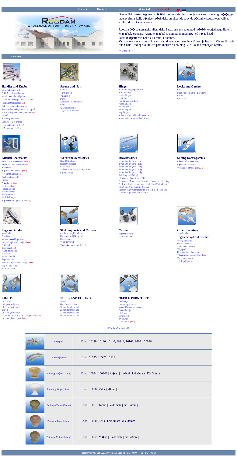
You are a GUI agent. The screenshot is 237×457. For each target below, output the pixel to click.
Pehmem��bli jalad (14, 239)
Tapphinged (124, 106)
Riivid (180, 95)
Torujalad (6, 253)
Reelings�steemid (10, 177)
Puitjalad (6, 245)
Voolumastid (127, 321)
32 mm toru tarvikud (69, 312)
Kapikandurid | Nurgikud (71, 236)
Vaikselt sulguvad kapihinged (134, 115)
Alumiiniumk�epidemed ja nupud (17, 99)
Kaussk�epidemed (10, 118)
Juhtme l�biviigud (127, 304)
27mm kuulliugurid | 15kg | (131, 163)
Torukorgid (9, 248)
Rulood (5, 180)
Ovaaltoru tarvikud (68, 304)
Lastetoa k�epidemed (12, 121)
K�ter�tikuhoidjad (11, 174)
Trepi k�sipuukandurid (73, 245)
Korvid (65, 166)
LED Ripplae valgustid (14, 318)
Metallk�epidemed (11, 90)
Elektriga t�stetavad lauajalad (18, 262)
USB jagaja (124, 313)
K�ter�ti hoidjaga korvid (16, 200)
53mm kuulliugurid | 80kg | (131, 172)
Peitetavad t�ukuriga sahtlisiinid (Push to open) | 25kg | (144, 181)
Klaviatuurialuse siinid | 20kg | (133, 178)
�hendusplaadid (67, 107)
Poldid (63, 104)
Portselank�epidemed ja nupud (18, 112)
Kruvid (63, 89)
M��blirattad (126, 233)
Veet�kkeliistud (185, 240)
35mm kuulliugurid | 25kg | (131, 166)
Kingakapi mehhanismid (188, 252)
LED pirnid (7, 301)
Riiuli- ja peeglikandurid (71, 233)
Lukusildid (182, 98)
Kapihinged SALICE (128, 101)
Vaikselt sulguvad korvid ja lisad (75, 169)
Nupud (5, 115)
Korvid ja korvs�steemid (16, 161)
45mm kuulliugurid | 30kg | (131, 169)
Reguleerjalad (8, 259)
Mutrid (63, 99)
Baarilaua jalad (8, 268)
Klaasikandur (66, 239)
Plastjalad (6, 236)
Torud (63, 301)
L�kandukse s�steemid (188, 161)
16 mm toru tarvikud (69, 307)
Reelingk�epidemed (14, 103)
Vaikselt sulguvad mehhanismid (133, 192)
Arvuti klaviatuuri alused (130, 307)
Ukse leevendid (184, 243)
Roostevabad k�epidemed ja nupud (18, 109)
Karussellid (7, 167)
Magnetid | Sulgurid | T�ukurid (192, 92)
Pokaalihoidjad (8, 188)
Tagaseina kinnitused (69, 110)
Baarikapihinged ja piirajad (131, 89)
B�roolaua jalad (9, 265)
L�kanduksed (186, 164)
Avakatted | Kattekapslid (71, 101)
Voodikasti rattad (126, 236)
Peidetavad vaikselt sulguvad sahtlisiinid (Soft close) (143, 184)
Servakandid (183, 233)
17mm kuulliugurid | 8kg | (130, 161)
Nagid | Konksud (67, 161)
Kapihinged (124, 112)
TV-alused (123, 318)
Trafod (5, 310)
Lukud (180, 89)
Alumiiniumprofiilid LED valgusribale (21, 315)
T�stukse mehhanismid (15, 164)
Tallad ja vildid (8, 256)
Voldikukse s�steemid (190, 167)
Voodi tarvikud (67, 242)
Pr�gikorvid (10, 183)
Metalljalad (7, 233)
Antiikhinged (125, 109)
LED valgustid (11, 307)
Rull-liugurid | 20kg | (128, 175)
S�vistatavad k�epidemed (14, 106)
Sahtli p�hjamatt (185, 261)
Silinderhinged (125, 92)
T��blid (65, 96)
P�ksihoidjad (66, 172)
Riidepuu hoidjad (68, 163)
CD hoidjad (124, 301)
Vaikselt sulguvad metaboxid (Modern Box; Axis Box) (143, 189)
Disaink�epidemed (13, 125)
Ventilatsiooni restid (186, 246)
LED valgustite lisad (11, 312)
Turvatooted (185, 258)
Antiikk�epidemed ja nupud (15, 96)
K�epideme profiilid (11, 128)
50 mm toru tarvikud (69, 315)
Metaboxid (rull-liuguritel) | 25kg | (134, 187)
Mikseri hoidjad (9, 194)
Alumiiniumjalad (9, 250)
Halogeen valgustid (10, 304)
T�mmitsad (66, 92)
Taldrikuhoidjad (9, 197)
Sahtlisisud (9, 186)
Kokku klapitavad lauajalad (16, 242)
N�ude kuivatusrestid (14, 170)
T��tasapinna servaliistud (192, 255)
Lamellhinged (125, 95)
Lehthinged (124, 98)
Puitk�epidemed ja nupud (14, 93)
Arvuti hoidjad (125, 310)
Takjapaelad (182, 249)
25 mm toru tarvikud (69, 310)
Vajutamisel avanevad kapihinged (134, 118)
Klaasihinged (125, 103)
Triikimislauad (8, 191)
